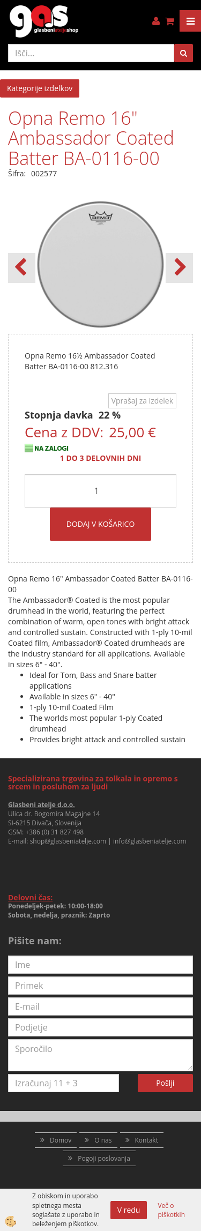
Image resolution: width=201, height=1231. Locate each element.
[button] (179, 268)
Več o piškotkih (171, 1210)
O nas (102, 1140)
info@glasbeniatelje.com (150, 841)
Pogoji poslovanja (104, 1158)
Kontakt (146, 1140)
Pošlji (165, 1083)
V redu (128, 1210)
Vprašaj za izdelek (142, 401)
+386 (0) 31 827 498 (54, 832)
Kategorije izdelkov (39, 88)
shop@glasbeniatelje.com (68, 841)
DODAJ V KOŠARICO (100, 524)
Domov (60, 1140)
